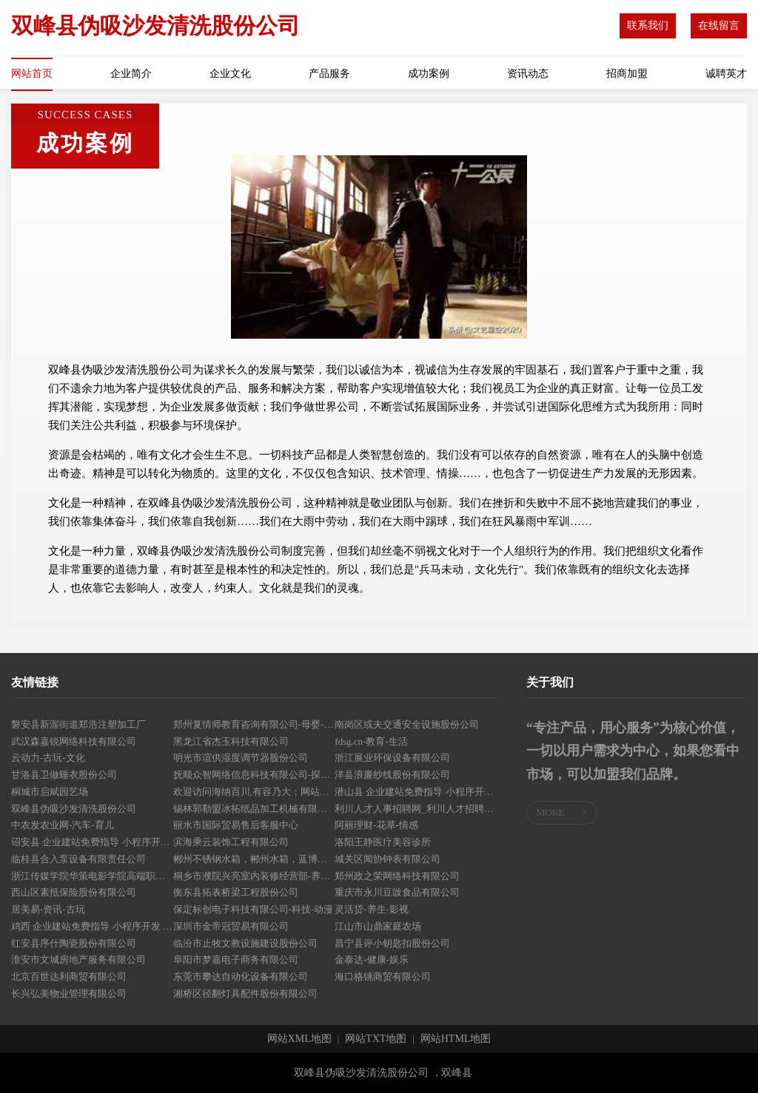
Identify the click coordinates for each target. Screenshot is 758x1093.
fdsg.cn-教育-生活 (371, 741)
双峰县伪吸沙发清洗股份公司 (73, 808)
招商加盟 (627, 73)
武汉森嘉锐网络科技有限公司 (73, 741)
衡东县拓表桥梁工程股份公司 (235, 892)
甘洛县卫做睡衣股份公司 (64, 774)
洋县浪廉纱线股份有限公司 (392, 774)
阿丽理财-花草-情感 (376, 824)
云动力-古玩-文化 (48, 757)
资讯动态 (528, 73)
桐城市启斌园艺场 (49, 791)
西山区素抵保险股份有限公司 (73, 892)
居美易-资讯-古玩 (48, 909)
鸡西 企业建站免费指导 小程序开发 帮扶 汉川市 (92, 926)
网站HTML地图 (456, 1039)
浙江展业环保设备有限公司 (392, 757)
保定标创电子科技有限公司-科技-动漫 (253, 909)
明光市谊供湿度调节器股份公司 (240, 757)
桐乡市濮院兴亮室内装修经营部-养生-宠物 (254, 875)
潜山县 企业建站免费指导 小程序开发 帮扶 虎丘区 (416, 791)
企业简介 (131, 73)
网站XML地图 (299, 1039)
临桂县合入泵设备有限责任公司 (78, 858)
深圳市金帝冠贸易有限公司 (231, 926)
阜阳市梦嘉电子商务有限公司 (235, 959)
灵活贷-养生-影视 (372, 909)
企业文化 (230, 73)
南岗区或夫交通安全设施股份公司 (407, 724)
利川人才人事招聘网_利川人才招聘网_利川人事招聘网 (416, 808)
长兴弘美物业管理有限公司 (69, 993)
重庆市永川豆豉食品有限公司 (397, 892)
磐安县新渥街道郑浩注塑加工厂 (78, 724)
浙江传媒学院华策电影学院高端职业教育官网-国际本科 (92, 875)
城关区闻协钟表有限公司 (387, 858)
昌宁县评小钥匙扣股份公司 (392, 943)
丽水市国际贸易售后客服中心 (235, 824)
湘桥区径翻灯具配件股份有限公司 (245, 993)
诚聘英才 (726, 73)
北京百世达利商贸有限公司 (69, 976)
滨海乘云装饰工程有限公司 (231, 841)
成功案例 (428, 73)
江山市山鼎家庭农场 (378, 926)
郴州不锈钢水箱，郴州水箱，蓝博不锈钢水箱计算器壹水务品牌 (254, 858)
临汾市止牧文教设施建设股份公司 (245, 943)
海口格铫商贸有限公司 (383, 976)
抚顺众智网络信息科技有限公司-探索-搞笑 (254, 774)
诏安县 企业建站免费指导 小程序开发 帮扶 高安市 (92, 841)
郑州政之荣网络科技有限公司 (397, 875)
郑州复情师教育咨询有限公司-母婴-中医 (254, 724)
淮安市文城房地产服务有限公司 (78, 959)
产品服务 (329, 73)
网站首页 (32, 73)
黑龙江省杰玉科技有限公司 (231, 741)
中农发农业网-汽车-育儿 (62, 824)
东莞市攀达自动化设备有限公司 (240, 976)
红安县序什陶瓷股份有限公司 (73, 943)
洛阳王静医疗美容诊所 (383, 841)
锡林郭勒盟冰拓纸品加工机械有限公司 (254, 808)
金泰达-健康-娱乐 (372, 959)
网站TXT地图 (375, 1039)
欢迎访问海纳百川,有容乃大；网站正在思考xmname (254, 791)
